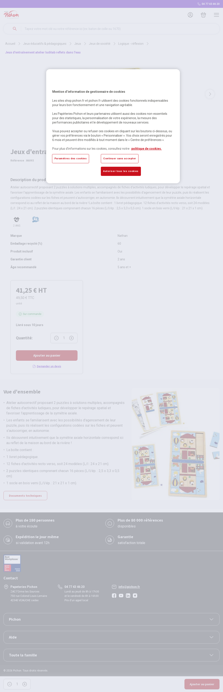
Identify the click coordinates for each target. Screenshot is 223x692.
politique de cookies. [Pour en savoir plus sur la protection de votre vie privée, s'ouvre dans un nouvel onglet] (146, 148)
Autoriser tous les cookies (121, 171)
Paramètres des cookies (70, 158)
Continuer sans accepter (119, 158)
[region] (113, 126)
